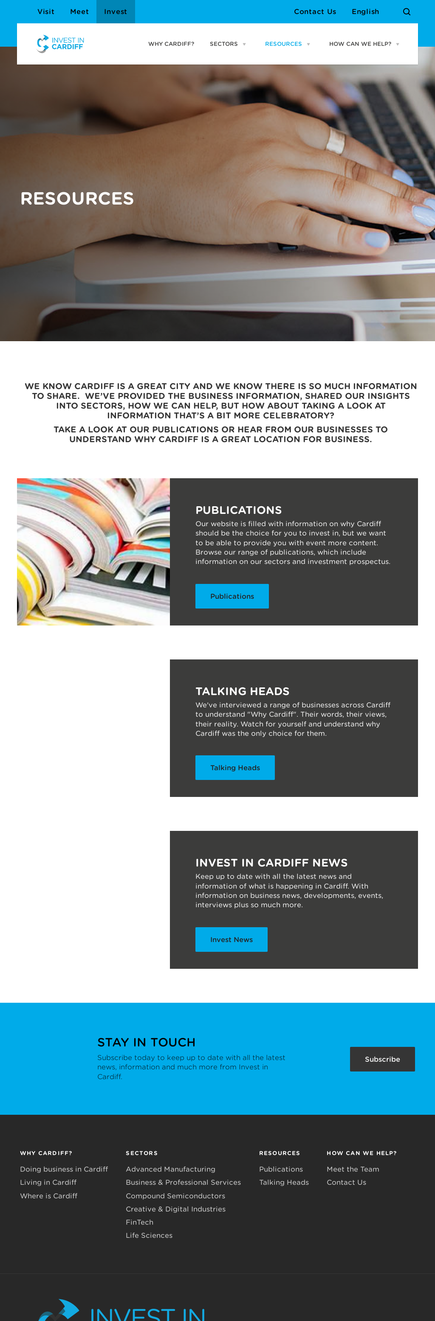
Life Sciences (149, 1235)
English (365, 12)
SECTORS (224, 44)
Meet (79, 12)
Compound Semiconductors (175, 1196)
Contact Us (315, 12)
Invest (115, 12)
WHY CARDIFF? (171, 44)
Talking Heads (284, 1182)
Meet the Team (353, 1169)
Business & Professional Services (183, 1182)
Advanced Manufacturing (170, 1169)
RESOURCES (283, 44)
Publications (281, 1169)
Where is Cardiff (48, 1196)
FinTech (139, 1222)
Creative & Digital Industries (176, 1209)
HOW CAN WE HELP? (360, 44)
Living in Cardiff (48, 1182)
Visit (46, 12)
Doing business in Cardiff (64, 1169)
